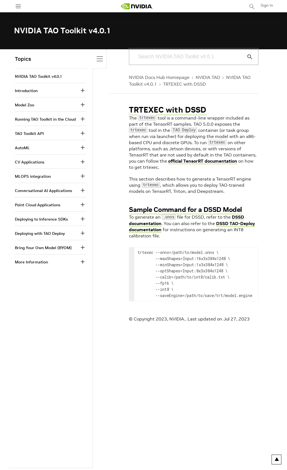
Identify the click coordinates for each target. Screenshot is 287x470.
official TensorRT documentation (202, 161)
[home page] (137, 6)
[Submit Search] (246, 57)
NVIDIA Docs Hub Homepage (159, 77)
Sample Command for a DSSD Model (185, 209)
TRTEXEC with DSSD (184, 84)
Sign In (267, 5)
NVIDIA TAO (208, 77)
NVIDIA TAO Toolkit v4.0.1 (38, 76)
